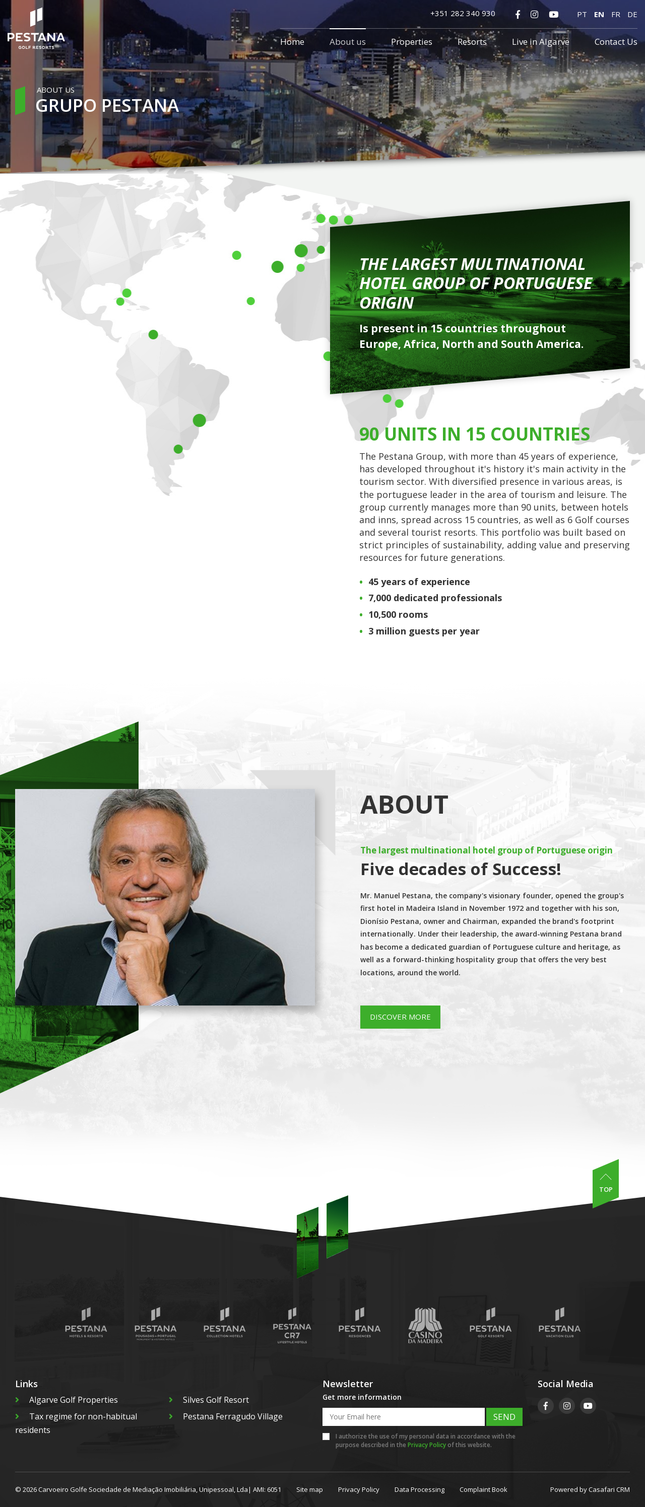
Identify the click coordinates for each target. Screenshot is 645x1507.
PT (582, 14)
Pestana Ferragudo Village (226, 1416)
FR (615, 14)
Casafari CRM (609, 1489)
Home (292, 41)
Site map (309, 1489)
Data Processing (419, 1489)
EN (599, 14)
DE (632, 14)
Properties (411, 41)
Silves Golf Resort (209, 1399)
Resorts (472, 41)
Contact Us (616, 41)
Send (504, 1416)
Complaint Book (483, 1489)
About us (348, 41)
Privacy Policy (427, 1445)
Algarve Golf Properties (66, 1399)
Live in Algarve (540, 41)
